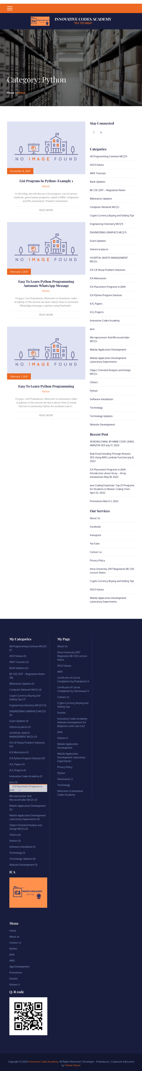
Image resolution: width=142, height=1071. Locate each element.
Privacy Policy (97, 560)
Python (46, 186)
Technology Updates (101, 416)
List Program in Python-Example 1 (46, 180)
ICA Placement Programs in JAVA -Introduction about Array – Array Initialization (108, 473)
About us (14, 936)
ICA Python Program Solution (106, 295)
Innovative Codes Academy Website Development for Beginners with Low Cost (72, 722)
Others (94, 382)
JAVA (59, 732)
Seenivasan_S (65, 779)
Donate (61, 712)
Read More (46, 210)
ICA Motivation (98, 278)
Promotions (96, 501)
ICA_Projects (97, 312)
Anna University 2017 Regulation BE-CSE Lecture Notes (72, 656)
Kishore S (62, 738)
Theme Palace (73, 1065)
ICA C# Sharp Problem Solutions (107, 269)
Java (92, 329)
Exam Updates (98, 240)
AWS (60, 671)
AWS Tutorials (98, 173)
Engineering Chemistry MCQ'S (106, 223)
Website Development (102, 424)
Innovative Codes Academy (83, 19)
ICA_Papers (96, 303)
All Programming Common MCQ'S (108, 156)
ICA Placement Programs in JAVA (108, 286)
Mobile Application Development (108, 349)
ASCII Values (97, 164)
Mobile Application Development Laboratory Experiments (71, 757)
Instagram (95, 535)
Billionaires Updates (101, 198)
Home (12, 930)
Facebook (95, 526)
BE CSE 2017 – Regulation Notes (107, 190)
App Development (19, 966)
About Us (95, 518)
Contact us (96, 552)
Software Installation (101, 399)
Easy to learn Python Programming (46, 386)
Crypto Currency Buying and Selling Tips (112, 215)
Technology (96, 407)
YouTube (95, 543)
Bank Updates (97, 181)
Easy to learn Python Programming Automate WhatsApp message (46, 283)
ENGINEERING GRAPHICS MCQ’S (108, 232)
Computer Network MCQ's (104, 207)
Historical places (99, 249)
